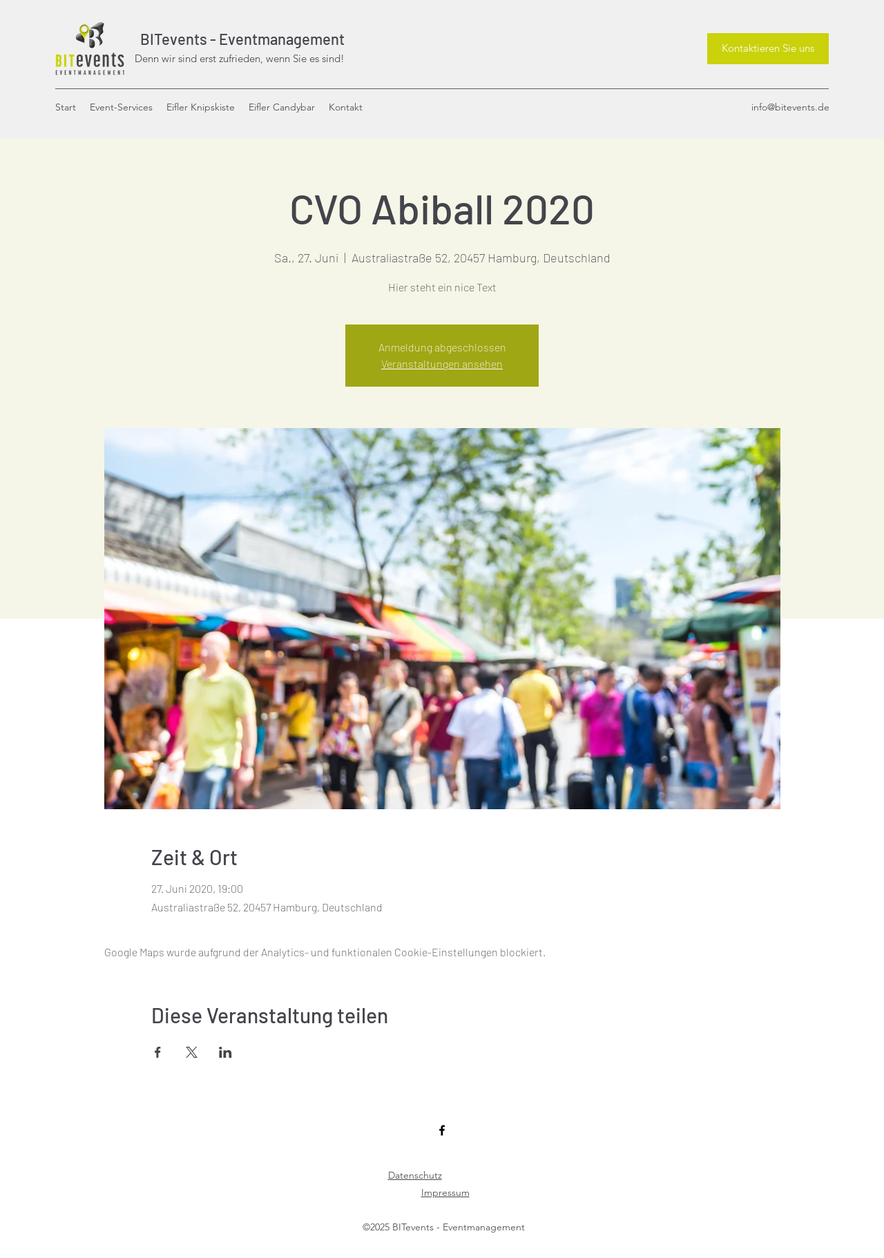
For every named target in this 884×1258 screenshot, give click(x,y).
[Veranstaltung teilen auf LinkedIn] (225, 1052)
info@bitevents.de (790, 107)
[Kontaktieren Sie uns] (768, 48)
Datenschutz (415, 1175)
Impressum (445, 1192)
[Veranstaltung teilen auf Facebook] (157, 1052)
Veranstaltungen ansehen (442, 363)
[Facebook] (442, 1130)
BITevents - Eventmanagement (240, 39)
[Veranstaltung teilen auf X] (191, 1052)
